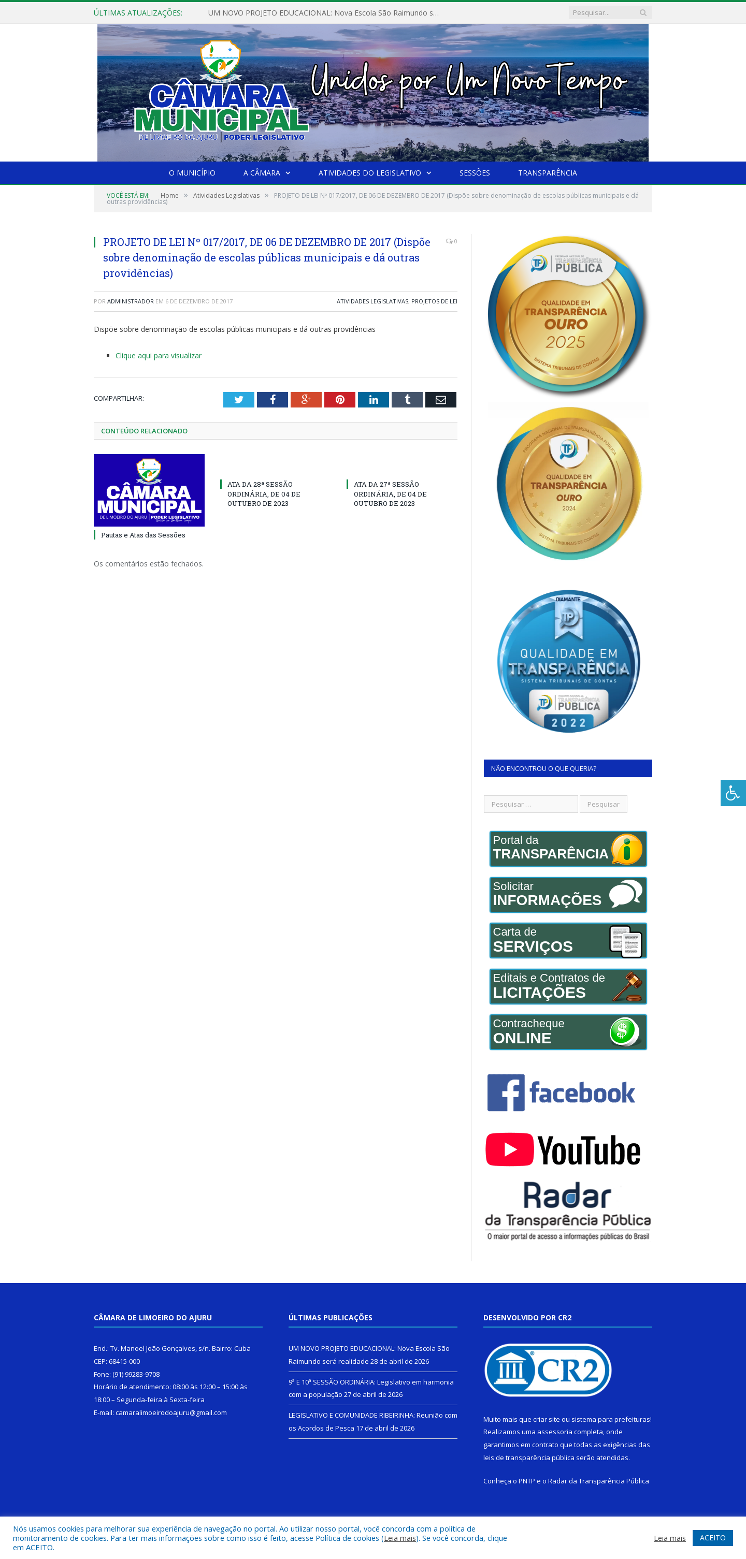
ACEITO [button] (713, 1537)
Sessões (475, 173)
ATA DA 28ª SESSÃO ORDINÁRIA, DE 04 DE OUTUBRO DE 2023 (263, 493)
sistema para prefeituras (610, 1419)
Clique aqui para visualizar (159, 355)
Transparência (547, 173)
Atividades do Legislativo (370, 173)
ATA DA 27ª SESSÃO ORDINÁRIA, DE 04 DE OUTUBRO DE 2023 (390, 493)
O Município (192, 173)
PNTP (527, 1480)
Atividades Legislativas (372, 301)
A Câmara (261, 173)
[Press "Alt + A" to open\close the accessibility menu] (733, 793)
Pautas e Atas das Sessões (143, 535)
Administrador (130, 301)
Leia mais (400, 1538)
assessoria (554, 1431)
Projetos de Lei (434, 301)
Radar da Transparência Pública (598, 1480)
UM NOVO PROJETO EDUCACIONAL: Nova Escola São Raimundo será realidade (327, 13)
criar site (546, 1419)
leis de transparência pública (529, 1457)
